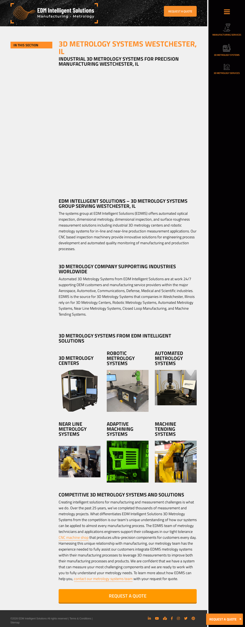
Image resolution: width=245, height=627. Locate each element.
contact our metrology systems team (103, 579)
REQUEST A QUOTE (180, 11)
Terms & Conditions (80, 618)
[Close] (240, 619)
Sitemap (15, 622)
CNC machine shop (73, 537)
